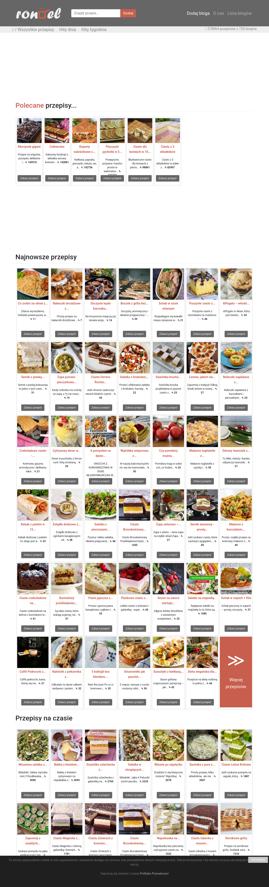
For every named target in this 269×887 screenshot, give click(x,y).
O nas (218, 13)
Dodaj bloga (198, 13)
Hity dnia (67, 29)
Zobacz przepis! (29, 178)
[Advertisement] (134, 67)
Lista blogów (239, 13)
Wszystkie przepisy (36, 29)
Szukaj (128, 13)
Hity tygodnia (93, 29)
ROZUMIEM (258, 859)
